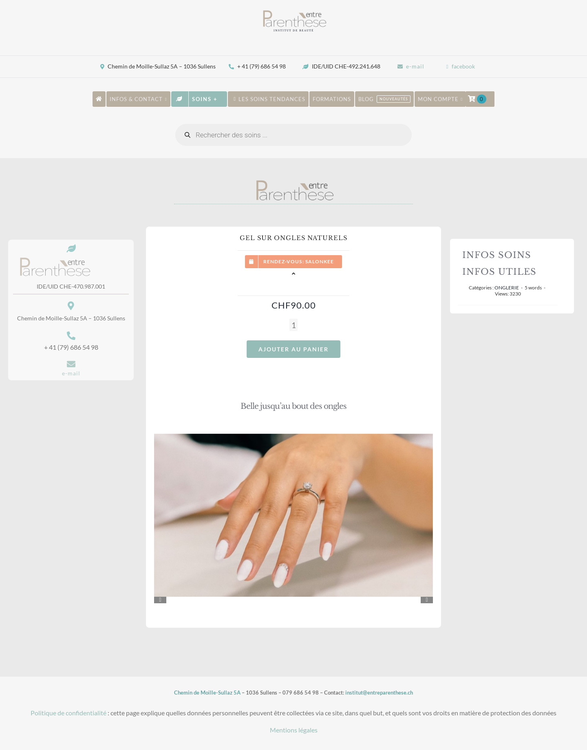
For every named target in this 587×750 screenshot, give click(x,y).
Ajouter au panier (293, 349)
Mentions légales (294, 730)
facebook (463, 66)
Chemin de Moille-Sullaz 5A (207, 693)
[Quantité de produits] (293, 325)
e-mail (415, 66)
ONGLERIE (506, 288)
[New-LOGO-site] (293, 12)
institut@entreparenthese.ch (379, 693)
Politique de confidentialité (68, 713)
